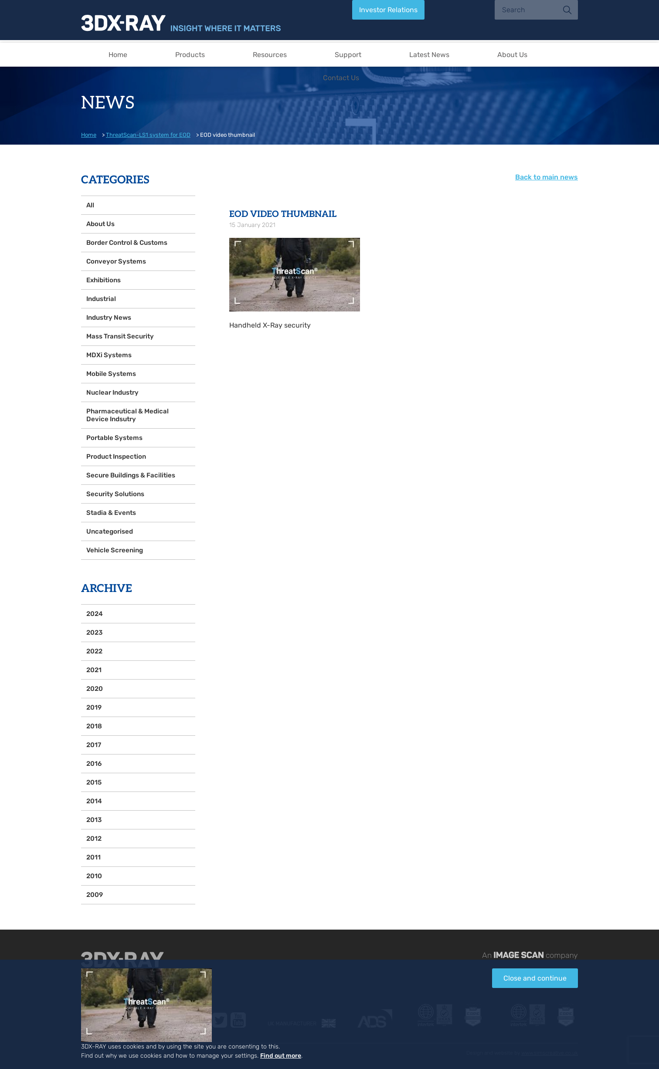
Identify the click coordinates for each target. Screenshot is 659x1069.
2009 (94, 895)
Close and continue (535, 978)
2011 (93, 857)
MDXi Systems (109, 355)
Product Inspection (116, 456)
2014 (94, 801)
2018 (94, 726)
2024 (94, 614)
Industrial (101, 299)
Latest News (429, 55)
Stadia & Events (111, 513)
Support (348, 55)
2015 (94, 782)
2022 (94, 651)
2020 (94, 689)
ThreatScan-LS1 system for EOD (148, 135)
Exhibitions (103, 280)
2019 (94, 707)
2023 (94, 632)
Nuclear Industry (112, 392)
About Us (512, 55)
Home (118, 55)
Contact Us (341, 78)
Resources (270, 55)
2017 (93, 745)
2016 (94, 764)
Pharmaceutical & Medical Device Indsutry (127, 415)
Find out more (280, 1055)
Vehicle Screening (114, 550)
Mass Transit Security (120, 336)
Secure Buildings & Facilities (130, 475)
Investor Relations (388, 10)
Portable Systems (114, 438)
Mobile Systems (111, 374)
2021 (94, 670)
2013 (94, 820)
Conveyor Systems (116, 261)
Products (190, 55)
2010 (94, 876)
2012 (94, 838)
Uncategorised (109, 531)
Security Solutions (115, 494)
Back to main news (546, 177)
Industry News (108, 317)
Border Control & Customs (126, 243)
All (90, 205)
